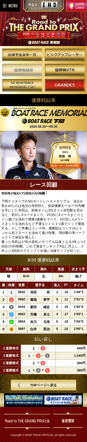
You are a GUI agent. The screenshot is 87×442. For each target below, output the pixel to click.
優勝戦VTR (65, 70)
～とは (22, 85)
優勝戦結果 (22, 70)
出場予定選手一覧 (22, 55)
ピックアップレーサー (65, 55)
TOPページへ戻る (43, 385)
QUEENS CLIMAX (76, 6)
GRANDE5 (65, 85)
